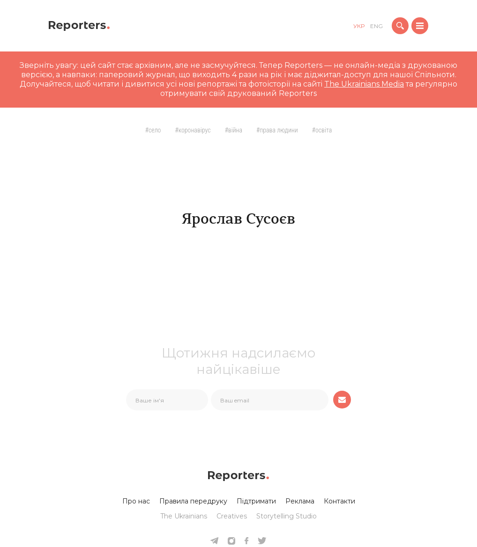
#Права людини (277, 130)
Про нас (136, 501)
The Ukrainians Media (364, 84)
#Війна (233, 130)
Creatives (231, 516)
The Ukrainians (183, 516)
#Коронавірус (192, 130)
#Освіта (322, 130)
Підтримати (256, 501)
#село (153, 130)
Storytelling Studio (286, 516)
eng (376, 25)
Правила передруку (193, 501)
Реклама (299, 501)
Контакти (339, 501)
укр (359, 25)
